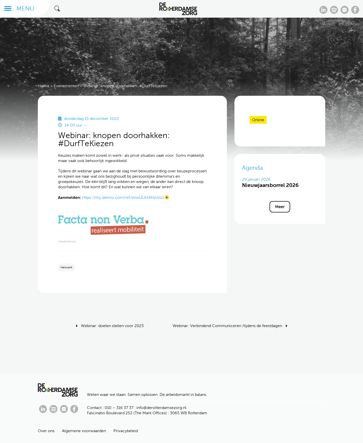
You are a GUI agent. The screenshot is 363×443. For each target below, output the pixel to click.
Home (43, 86)
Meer (280, 207)
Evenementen (66, 86)
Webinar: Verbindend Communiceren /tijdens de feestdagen (227, 326)
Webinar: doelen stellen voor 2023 (112, 326)
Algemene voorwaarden (84, 431)
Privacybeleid (125, 431)
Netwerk (66, 267)
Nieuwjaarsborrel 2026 (270, 185)
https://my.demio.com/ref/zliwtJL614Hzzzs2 (123, 197)
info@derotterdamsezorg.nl (161, 407)
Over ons (46, 431)
